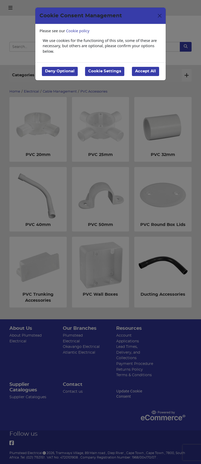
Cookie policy (78, 30)
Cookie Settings (104, 71)
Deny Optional (60, 71)
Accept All (145, 71)
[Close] (160, 16)
